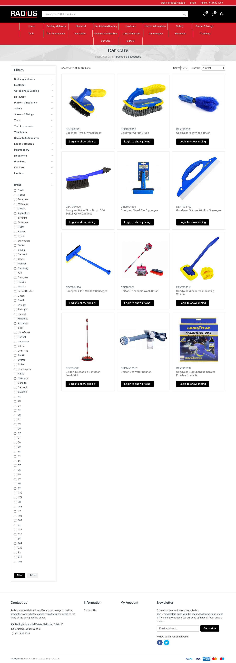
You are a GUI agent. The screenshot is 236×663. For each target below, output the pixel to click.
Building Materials (33, 79)
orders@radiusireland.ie (27, 628)
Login (193, 2)
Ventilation (33, 132)
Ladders (33, 173)
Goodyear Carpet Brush (135, 132)
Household (33, 155)
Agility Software (31, 658)
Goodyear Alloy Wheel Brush (193, 132)
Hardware (33, 96)
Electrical (33, 85)
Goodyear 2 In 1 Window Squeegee (86, 291)
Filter (20, 575)
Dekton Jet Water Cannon (136, 372)
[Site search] (111, 14)
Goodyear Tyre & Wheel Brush (83, 132)
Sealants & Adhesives (33, 138)
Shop (98, 56)
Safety (33, 108)
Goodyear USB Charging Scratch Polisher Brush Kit (196, 373)
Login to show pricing (82, 141)
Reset (33, 575)
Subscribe (210, 628)
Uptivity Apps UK (51, 658)
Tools (33, 120)
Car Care (108, 56)
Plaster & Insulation (33, 102)
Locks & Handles (33, 143)
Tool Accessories (33, 126)
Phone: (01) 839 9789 (212, 2)
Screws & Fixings (33, 114)
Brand (33, 184)
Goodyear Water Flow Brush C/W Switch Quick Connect (85, 212)
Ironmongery (33, 149)
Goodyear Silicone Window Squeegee (198, 210)
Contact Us (90, 610)
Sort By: (196, 67)
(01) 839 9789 (20, 633)
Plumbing (33, 161)
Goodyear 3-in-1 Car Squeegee (139, 210)
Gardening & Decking (33, 90)
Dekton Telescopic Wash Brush (139, 291)
